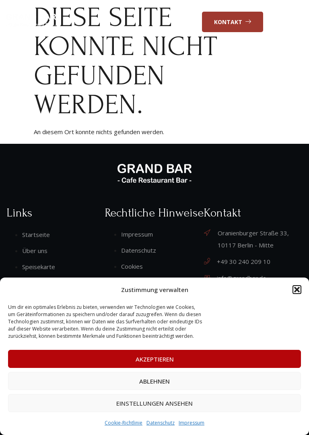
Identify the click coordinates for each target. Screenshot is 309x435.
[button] (297, 290)
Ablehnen (154, 381)
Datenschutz (160, 422)
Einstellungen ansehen (154, 403)
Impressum (191, 422)
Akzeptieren (155, 359)
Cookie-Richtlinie (123, 422)
